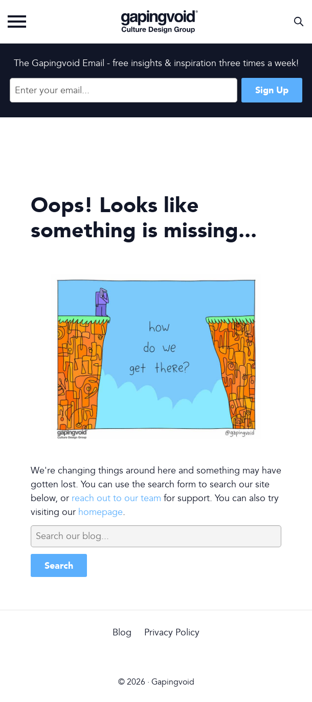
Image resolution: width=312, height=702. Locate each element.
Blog (122, 632)
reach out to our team (116, 498)
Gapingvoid (159, 21)
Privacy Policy (171, 632)
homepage (100, 512)
